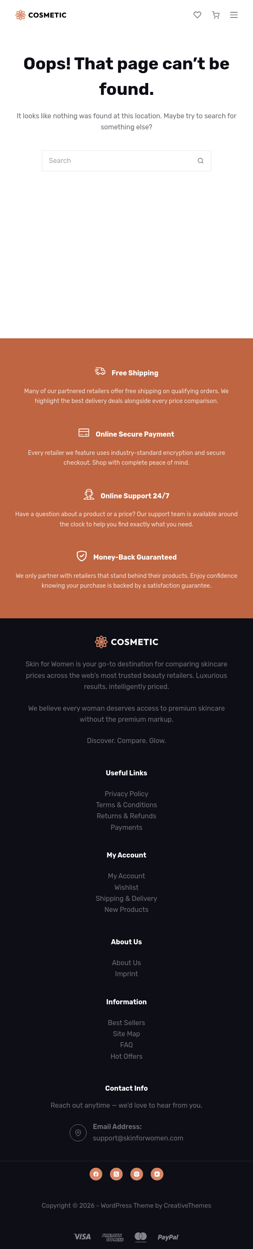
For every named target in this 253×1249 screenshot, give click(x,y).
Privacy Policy (126, 794)
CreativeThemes (187, 1205)
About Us (126, 963)
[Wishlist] (197, 15)
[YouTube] (157, 1174)
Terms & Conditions (126, 805)
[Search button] (200, 160)
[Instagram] (136, 1174)
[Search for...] (116, 160)
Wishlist (127, 887)
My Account (126, 876)
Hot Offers (126, 1056)
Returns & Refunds (127, 816)
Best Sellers (126, 1023)
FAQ (126, 1045)
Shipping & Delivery (126, 899)
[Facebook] (96, 1174)
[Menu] (234, 15)
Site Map (126, 1034)
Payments (127, 827)
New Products (126, 910)
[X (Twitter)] (116, 1174)
